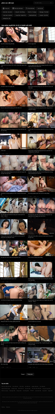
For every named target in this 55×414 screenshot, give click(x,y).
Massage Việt (12, 390)
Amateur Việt (14, 388)
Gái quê (32, 390)
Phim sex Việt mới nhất (6, 386)
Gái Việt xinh (27, 386)
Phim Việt (21, 386)
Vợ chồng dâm (26, 390)
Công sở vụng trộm (46, 388)
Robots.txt (8, 407)
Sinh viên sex (21, 388)
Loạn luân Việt (38, 390)
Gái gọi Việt (19, 390)
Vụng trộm (44, 390)
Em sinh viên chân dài (36, 388)
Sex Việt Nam (15, 386)
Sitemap (3, 407)
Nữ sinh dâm (28, 388)
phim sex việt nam (8, 3)
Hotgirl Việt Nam (35, 386)
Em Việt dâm (42, 386)
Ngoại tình (50, 390)
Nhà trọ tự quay (5, 390)
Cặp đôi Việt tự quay (6, 388)
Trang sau (30, 374)
